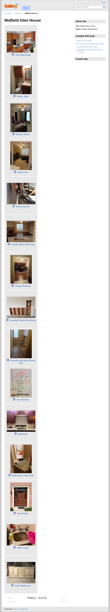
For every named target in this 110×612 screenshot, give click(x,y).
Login (104, 2)
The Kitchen (22, 399)
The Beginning (22, 55)
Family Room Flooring (22, 244)
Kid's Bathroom (23, 585)
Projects (18, 13)
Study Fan (22, 172)
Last (64, 601)
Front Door (23, 513)
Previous (11, 601)
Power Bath (23, 96)
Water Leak (23, 547)
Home (25, 8)
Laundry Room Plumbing (23, 320)
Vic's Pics (7, 13)
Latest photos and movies (87, 47)
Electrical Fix (23, 206)
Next (64, 598)
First (8, 598)
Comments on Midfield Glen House (91, 44)
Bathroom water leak (23, 475)
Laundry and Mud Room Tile (22, 361)
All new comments (85, 40)
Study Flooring (23, 286)
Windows (23, 434)
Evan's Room (23, 134)
